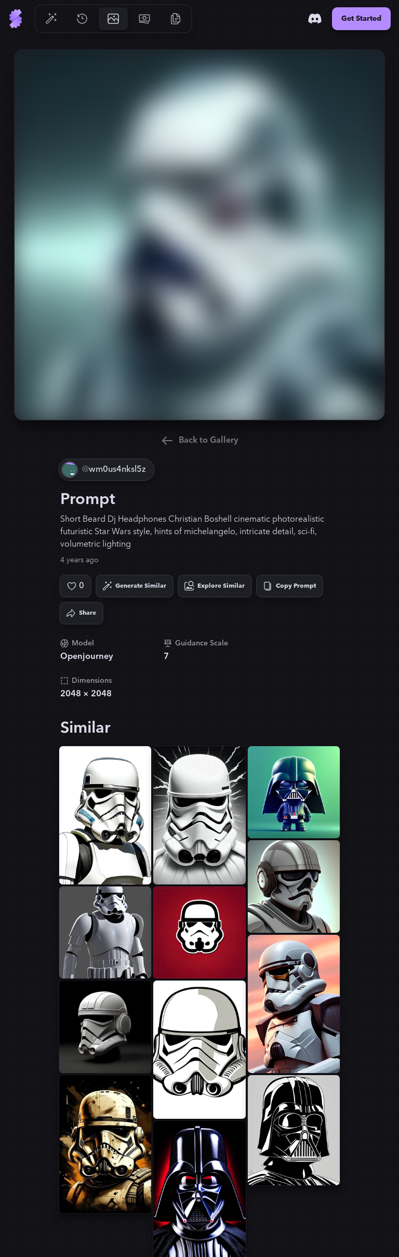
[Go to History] (82, 18)
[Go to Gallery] (113, 18)
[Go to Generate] (50, 18)
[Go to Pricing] (144, 18)
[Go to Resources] (175, 18)
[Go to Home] (15, 18)
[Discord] (315, 19)
